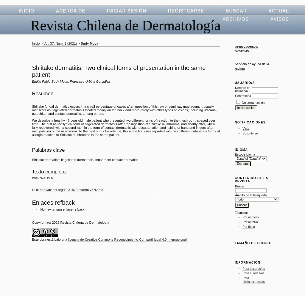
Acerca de (70, 10)
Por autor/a (250, 222)
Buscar (236, 10)
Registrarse (186, 10)
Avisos (279, 19)
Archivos (235, 19)
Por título (248, 226)
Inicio (26, 10)
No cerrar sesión (253, 102)
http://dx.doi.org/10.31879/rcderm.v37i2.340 (72, 190)
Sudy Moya (89, 43)
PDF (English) (42, 178)
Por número (250, 217)
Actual (278, 10)
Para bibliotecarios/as (253, 280)
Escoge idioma (245, 154)
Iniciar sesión (126, 10)
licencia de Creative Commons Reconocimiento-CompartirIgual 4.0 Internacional (127, 239)
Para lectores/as (253, 268)
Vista (245, 128)
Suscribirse (250, 133)
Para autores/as (253, 273)
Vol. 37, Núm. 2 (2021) (60, 43)
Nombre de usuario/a (242, 89)
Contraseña (243, 96)
